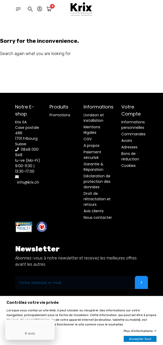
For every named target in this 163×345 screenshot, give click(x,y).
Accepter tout (140, 339)
